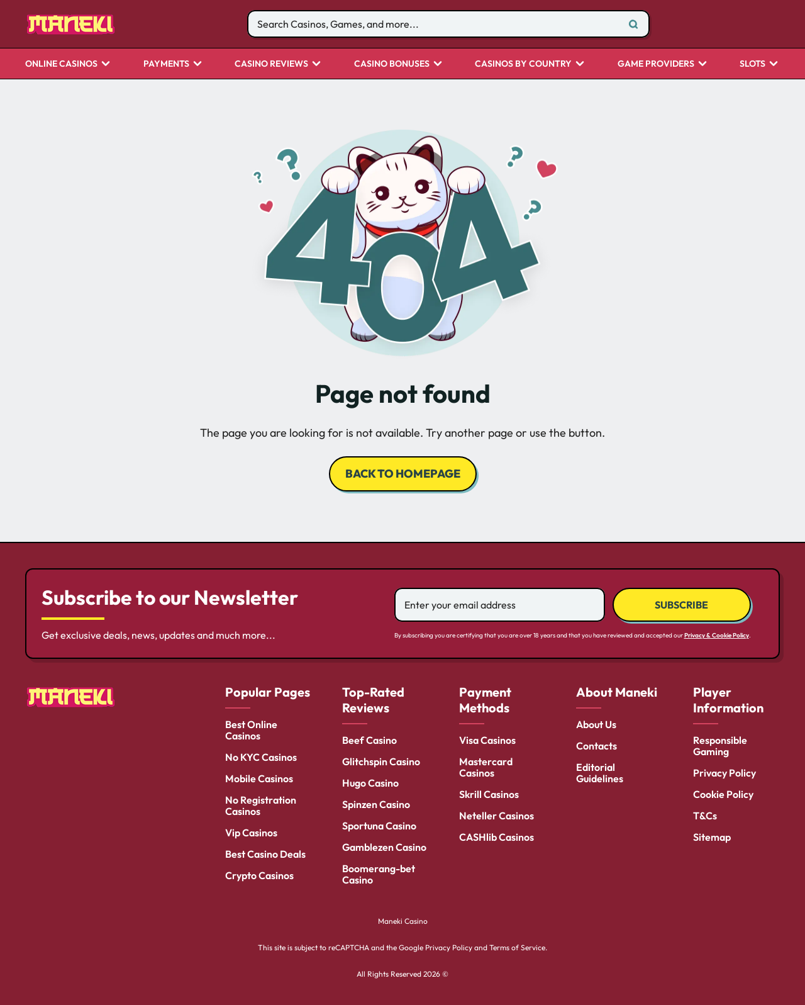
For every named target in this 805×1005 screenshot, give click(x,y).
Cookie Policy (723, 794)
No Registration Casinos (260, 805)
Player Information (728, 700)
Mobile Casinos (259, 778)
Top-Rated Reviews (373, 700)
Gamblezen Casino (384, 847)
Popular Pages (267, 692)
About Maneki (616, 692)
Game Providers (656, 64)
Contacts (596, 745)
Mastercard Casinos (486, 767)
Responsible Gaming (720, 746)
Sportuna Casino (379, 825)
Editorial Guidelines (599, 773)
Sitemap (712, 837)
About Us (596, 724)
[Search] (633, 24)
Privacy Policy (724, 772)
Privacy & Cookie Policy (716, 635)
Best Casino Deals (265, 854)
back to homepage (402, 473)
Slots (752, 64)
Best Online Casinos (251, 730)
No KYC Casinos (261, 757)
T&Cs (705, 815)
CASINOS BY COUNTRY (523, 64)
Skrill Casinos (489, 794)
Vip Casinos (251, 832)
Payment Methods (485, 700)
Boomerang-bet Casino (378, 874)
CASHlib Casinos (496, 837)
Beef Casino (369, 740)
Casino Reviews (271, 64)
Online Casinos (61, 64)
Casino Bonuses (392, 64)
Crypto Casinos (259, 875)
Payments (166, 64)
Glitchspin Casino (381, 761)
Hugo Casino (370, 783)
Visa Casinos (487, 740)
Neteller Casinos (496, 815)
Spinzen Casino (376, 804)
